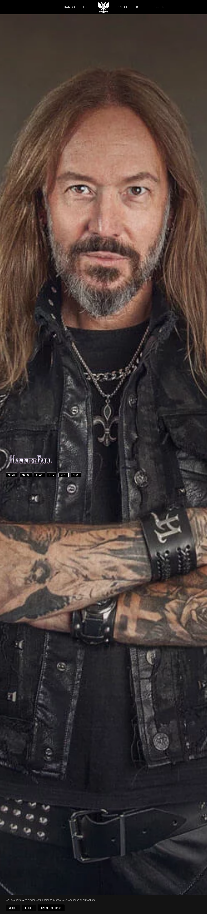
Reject (29, 907)
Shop (63, 474)
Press (39, 474)
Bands (69, 7)
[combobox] (166, 7)
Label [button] (85, 7)
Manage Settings (51, 907)
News (76, 474)
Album (11, 474)
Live (51, 474)
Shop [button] (137, 7)
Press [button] (121, 7)
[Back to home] (103, 7)
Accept (13, 907)
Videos (25, 474)
